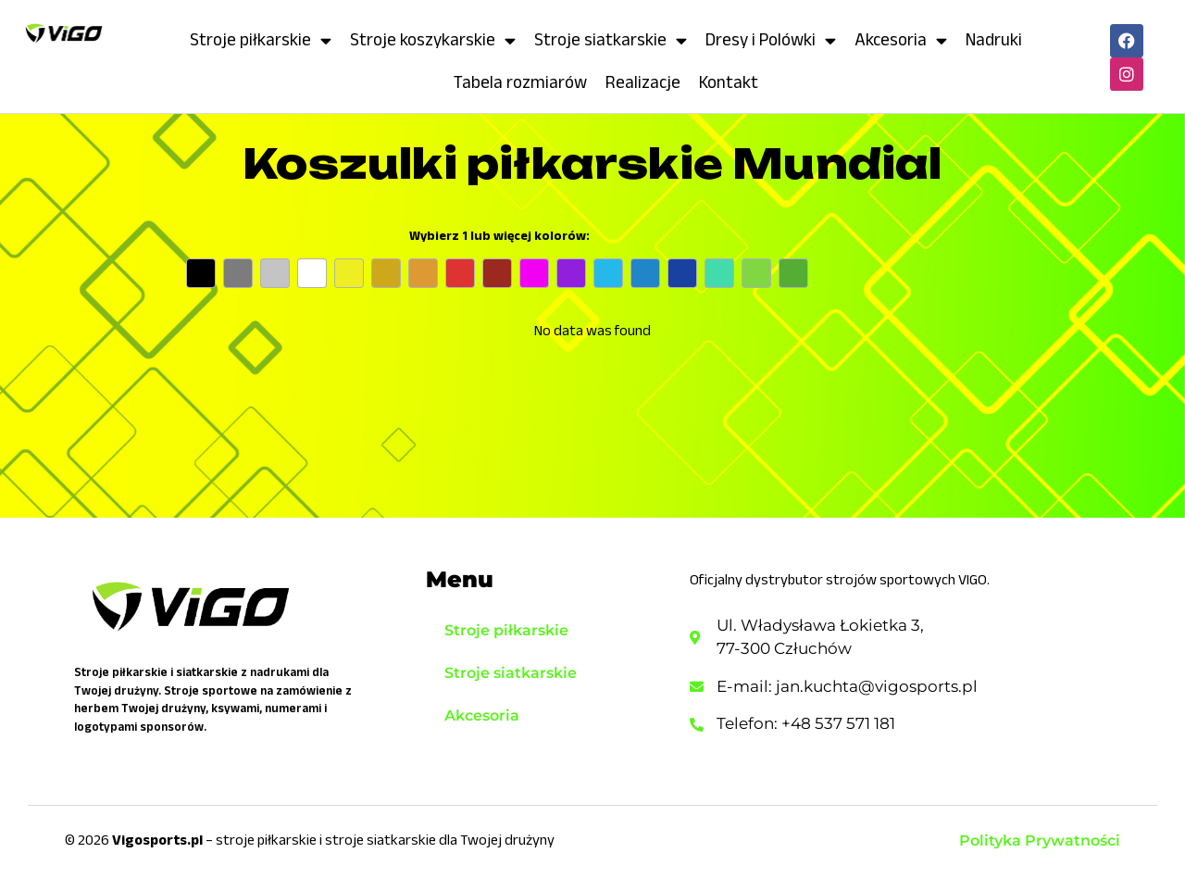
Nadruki (994, 39)
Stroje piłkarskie (260, 40)
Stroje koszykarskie (433, 40)
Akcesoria (900, 40)
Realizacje (642, 82)
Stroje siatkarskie (610, 40)
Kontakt (728, 82)
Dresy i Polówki (770, 40)
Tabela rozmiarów (520, 82)
